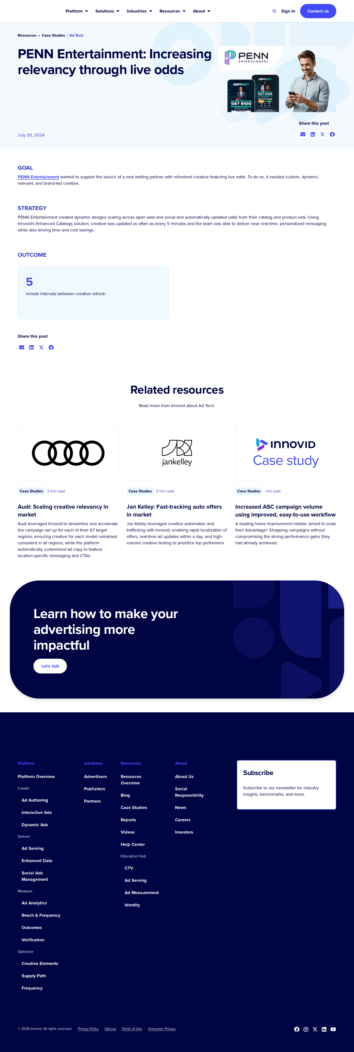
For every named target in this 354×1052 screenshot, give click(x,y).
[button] (77, 11)
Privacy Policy (88, 1028)
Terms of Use (132, 1028)
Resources (27, 35)
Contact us (318, 11)
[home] (34, 11)
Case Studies (53, 35)
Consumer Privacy (162, 1028)
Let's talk (50, 666)
